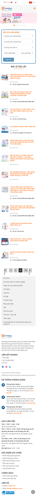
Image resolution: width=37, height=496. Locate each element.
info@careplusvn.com (14, 488)
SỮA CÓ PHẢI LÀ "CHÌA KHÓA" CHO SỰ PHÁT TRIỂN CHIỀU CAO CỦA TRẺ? (22, 111)
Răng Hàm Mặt (8, 304)
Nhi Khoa (6, 278)
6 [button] (22, 25)
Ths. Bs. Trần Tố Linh (18, 231)
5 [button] (20, 25)
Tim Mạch (6, 289)
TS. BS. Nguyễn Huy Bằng (19, 260)
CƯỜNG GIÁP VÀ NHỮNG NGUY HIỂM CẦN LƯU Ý (21, 224)
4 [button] (18, 25)
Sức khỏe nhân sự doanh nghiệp (14, 282)
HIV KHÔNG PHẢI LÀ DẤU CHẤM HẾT (22, 126)
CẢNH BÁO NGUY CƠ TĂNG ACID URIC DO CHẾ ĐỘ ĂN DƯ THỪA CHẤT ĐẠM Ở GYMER (22, 76)
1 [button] (12, 25)
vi (31, 2)
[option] (18, 18)
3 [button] (16, 25)
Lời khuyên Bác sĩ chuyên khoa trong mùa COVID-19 (17, 323)
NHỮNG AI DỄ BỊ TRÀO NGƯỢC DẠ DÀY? (22, 253)
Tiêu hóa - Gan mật (9, 315)
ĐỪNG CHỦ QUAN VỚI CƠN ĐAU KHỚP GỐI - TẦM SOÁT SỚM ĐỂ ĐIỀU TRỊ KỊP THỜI (22, 207)
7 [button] (25, 25)
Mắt (4, 307)
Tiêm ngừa (7, 318)
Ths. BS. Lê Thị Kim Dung (19, 119)
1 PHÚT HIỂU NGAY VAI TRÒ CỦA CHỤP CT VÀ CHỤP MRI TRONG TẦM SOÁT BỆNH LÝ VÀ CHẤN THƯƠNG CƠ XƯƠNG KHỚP (22, 189)
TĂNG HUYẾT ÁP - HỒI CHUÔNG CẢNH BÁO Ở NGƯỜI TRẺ (21, 240)
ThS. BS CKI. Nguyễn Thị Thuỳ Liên (22, 133)
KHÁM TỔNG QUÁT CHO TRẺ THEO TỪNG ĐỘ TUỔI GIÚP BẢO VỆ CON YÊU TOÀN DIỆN (22, 142)
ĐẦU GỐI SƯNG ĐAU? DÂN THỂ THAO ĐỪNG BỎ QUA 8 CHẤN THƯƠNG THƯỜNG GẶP (20, 93)
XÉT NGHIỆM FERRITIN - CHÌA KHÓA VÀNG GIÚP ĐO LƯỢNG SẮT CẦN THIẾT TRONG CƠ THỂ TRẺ (22, 173)
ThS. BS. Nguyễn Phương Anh (20, 84)
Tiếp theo (8, 59)
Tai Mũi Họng (7, 300)
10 (26, 270)
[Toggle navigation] (34, 8)
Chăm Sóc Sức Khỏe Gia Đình (13, 285)
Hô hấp (5, 296)
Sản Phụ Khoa (8, 311)
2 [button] (14, 25)
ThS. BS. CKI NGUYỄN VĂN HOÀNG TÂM (23, 101)
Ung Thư (6, 293)
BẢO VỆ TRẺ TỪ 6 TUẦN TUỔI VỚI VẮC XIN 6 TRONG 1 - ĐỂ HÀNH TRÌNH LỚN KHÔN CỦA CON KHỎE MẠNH (22, 158)
